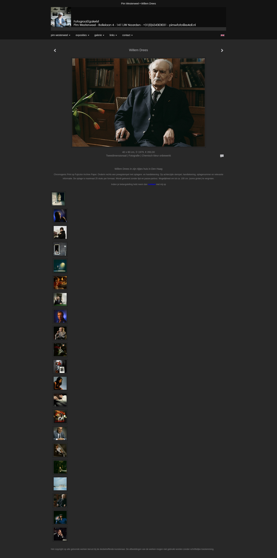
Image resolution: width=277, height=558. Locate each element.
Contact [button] (127, 35)
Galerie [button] (99, 35)
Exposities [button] (82, 35)
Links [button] (113, 35)
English (222, 35)
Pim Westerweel (130, 3)
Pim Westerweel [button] (60, 35)
